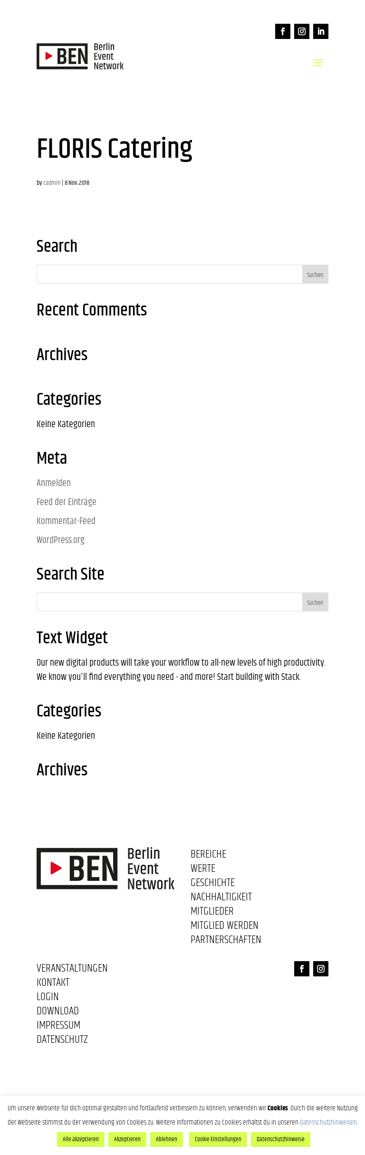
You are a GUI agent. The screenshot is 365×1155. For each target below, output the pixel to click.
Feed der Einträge (66, 502)
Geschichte (213, 884)
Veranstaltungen (72, 970)
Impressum (58, 1027)
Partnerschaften (226, 941)
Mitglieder (212, 913)
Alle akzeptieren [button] (81, 1139)
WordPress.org (61, 540)
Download (58, 1013)
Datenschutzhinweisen (328, 1122)
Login (48, 998)
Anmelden (54, 483)
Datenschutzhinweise (281, 1139)
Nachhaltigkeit (221, 899)
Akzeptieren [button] (127, 1139)
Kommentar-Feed (66, 521)
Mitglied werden (225, 927)
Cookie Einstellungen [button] (218, 1139)
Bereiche (208, 856)
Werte (203, 870)
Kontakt (53, 984)
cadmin (51, 183)
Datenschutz (62, 1041)
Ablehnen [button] (166, 1139)
